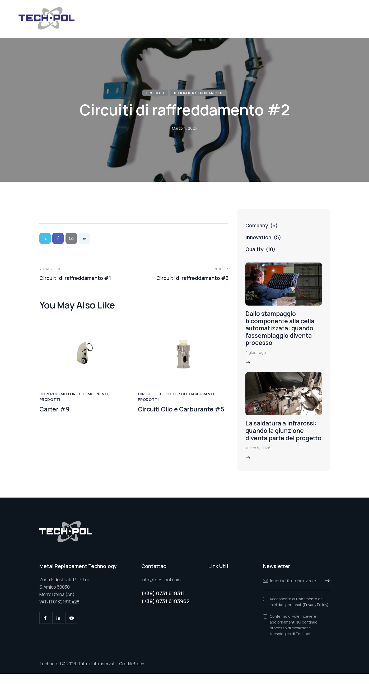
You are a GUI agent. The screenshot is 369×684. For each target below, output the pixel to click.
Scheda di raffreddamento (198, 93)
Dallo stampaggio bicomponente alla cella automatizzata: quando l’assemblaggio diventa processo (282, 329)
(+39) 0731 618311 (163, 603)
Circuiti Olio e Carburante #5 (183, 410)
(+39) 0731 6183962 (165, 611)
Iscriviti (326, 591)
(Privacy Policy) (315, 615)
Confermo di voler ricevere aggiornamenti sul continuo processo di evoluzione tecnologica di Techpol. (293, 635)
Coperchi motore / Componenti (74, 394)
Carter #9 (55, 410)
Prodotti (155, 93)
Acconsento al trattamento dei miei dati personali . (299, 611)
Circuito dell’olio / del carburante (177, 394)
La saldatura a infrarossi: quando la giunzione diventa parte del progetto (282, 436)
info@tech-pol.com (161, 590)
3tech (138, 674)
